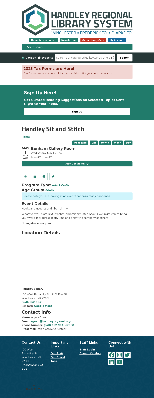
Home (26, 136)
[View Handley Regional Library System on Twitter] (127, 355)
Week (117, 142)
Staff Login (87, 349)
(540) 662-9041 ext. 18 (59, 325)
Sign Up (77, 111)
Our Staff (57, 353)
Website (47, 57)
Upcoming (80, 142)
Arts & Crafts (60, 185)
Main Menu (33, 47)
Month (105, 142)
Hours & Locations (42, 40)
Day (128, 142)
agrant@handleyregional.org (51, 321)
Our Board (58, 357)
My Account (117, 40)
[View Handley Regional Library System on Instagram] (119, 355)
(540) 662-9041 (32, 302)
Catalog (31, 57)
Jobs (54, 361)
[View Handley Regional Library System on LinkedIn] (111, 362)
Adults (49, 190)
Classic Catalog (90, 353)
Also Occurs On (77, 163)
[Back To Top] (34, 387)
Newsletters (68, 40)
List (94, 142)
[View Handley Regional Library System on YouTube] (119, 362)
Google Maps (43, 305)
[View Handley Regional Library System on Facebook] (111, 355)
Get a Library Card (93, 40)
